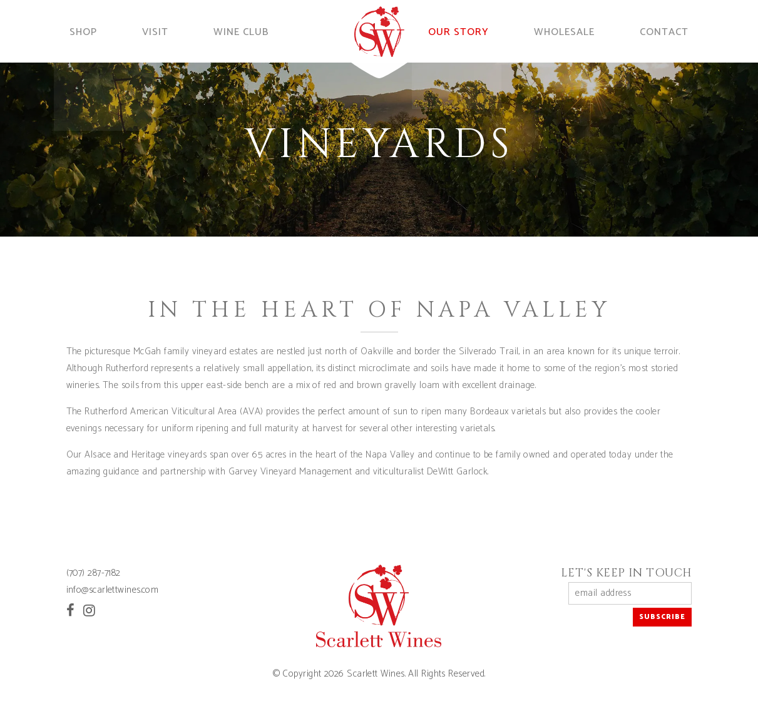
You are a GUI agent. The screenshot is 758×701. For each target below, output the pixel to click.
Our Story (472, 31)
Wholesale (574, 31)
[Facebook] (70, 610)
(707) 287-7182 (93, 573)
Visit (153, 31)
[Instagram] (89, 610)
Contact (673, 31)
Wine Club (241, 31)
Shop (76, 31)
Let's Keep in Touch (626, 573)
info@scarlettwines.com (112, 590)
